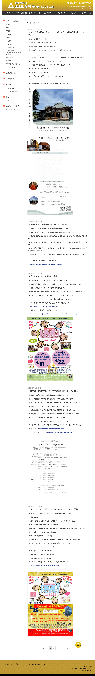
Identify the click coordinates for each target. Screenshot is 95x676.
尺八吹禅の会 (10, 47)
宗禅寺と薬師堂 (21, 13)
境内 (7, 100)
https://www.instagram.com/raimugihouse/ (43, 306)
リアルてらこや (10, 67)
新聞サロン (9, 54)
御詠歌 (8, 37)
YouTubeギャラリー (13, 106)
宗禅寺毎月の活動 (12, 21)
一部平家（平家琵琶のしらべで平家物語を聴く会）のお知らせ (54, 391)
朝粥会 (8, 27)
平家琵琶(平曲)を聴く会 (13, 64)
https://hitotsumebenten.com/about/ (51, 428)
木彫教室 (9, 41)
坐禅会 (8, 24)
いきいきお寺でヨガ (12, 57)
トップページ (8, 13)
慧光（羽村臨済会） (12, 91)
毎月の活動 (48, 13)
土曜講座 (9, 34)
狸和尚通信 (10, 79)
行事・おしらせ (34, 13)
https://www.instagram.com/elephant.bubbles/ (45, 565)
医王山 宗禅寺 (34, 5)
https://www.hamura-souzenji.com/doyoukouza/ (45, 264)
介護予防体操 (10, 51)
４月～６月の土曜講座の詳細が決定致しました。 (48, 224)
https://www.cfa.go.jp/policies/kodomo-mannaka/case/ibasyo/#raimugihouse (55, 314)
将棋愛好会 (9, 60)
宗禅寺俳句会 (10, 44)
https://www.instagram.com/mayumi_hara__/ (44, 80)
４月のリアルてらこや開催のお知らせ (43, 276)
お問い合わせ (86, 13)
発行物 (8, 84)
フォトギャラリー (12, 97)
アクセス (74, 13)
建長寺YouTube (10, 109)
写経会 (8, 31)
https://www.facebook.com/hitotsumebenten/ (56, 432)
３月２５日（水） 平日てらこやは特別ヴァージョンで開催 (53, 509)
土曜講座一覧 (60, 13)
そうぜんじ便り (10, 88)
